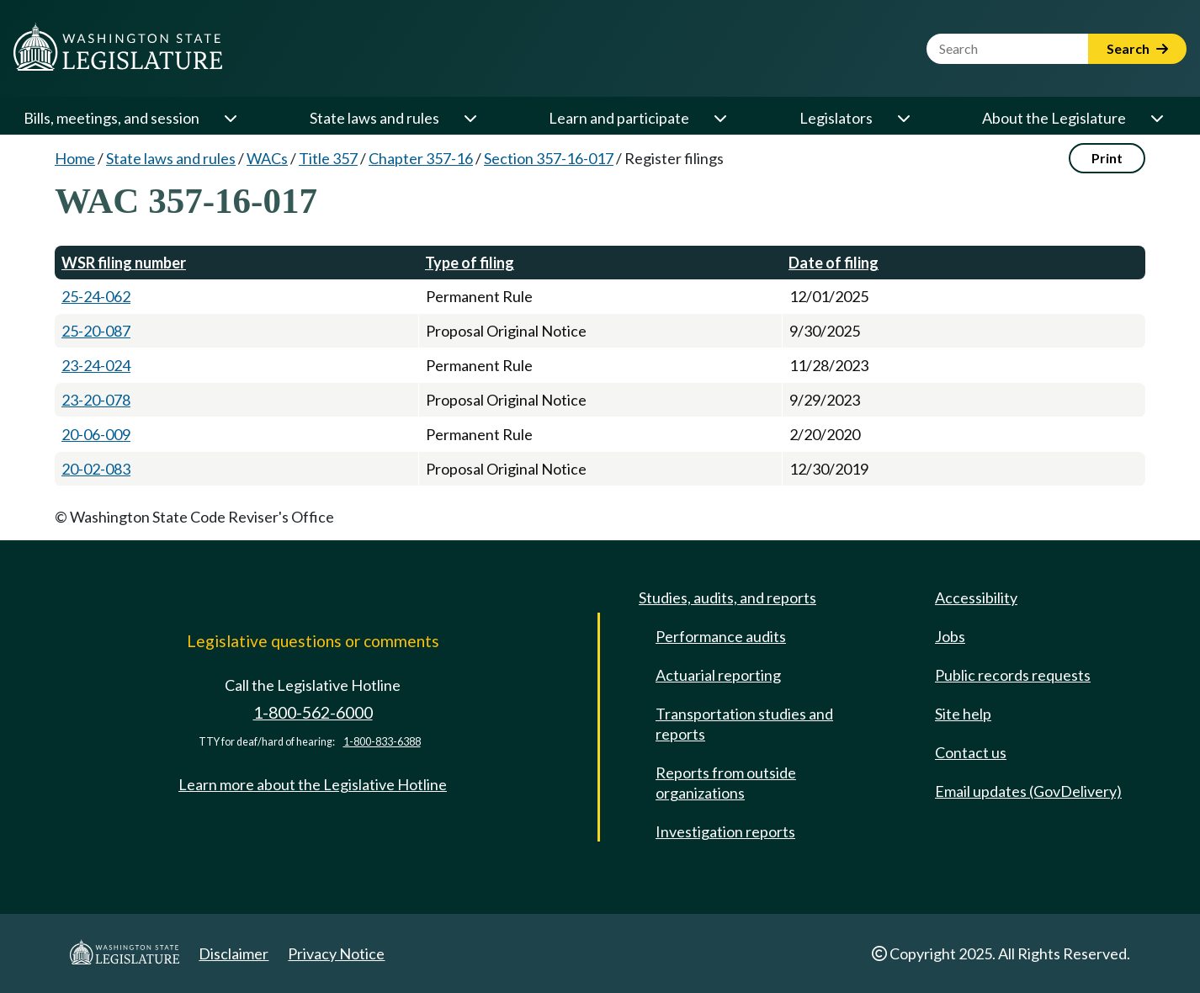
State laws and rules (374, 118)
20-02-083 (95, 468)
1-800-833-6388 (382, 741)
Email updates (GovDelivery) (1028, 791)
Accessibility (976, 597)
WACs (267, 158)
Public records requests (1013, 675)
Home (75, 158)
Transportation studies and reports (744, 723)
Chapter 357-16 (421, 158)
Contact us (970, 752)
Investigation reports (725, 831)
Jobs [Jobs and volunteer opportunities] (950, 636)
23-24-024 (95, 365)
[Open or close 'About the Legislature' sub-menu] (1156, 118)
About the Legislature (1054, 118)
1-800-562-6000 (313, 712)
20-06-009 (95, 434)
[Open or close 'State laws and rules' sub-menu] (470, 118)
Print (1107, 158)
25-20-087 (95, 330)
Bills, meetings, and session (111, 118)
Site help (963, 713)
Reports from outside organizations (726, 782)
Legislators (836, 118)
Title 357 (328, 158)
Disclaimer (233, 953)
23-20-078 (95, 399)
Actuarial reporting (718, 675)
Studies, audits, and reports (727, 597)
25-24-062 (95, 296)
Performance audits (721, 636)
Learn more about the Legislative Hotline (312, 784)
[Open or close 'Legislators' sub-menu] (903, 118)
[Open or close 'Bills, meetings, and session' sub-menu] (230, 118)
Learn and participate (619, 118)
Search (1137, 48)
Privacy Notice (336, 953)
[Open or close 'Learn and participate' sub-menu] (719, 118)
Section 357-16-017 (548, 158)
